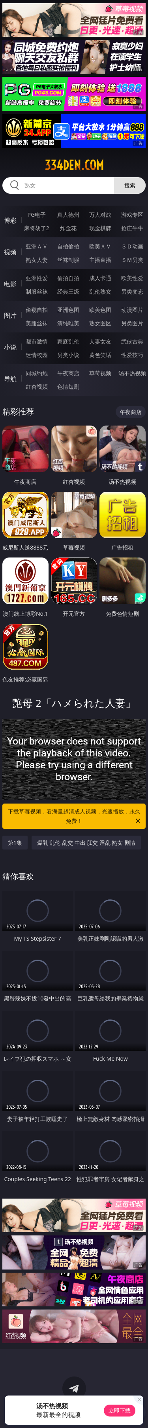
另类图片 (132, 323)
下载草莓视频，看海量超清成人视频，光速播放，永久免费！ (75, 817)
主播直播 (100, 259)
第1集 (15, 842)
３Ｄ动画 (132, 246)
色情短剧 (68, 386)
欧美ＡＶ (100, 246)
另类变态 (132, 291)
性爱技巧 (132, 355)
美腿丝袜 (37, 323)
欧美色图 (100, 309)
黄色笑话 (100, 355)
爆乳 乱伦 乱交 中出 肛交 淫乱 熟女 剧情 (86, 842)
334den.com (74, 165)
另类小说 (68, 355)
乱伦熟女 (100, 291)
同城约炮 (37, 373)
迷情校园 (37, 355)
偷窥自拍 (37, 309)
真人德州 (68, 214)
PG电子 (36, 214)
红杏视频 (37, 386)
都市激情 (37, 341)
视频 (10, 252)
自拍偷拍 (68, 246)
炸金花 (68, 228)
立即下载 (120, 1410)
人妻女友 (100, 341)
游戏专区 (132, 214)
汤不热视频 (132, 373)
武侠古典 (132, 341)
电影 (10, 283)
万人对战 (100, 214)
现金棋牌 (100, 228)
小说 (10, 347)
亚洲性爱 (37, 278)
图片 (10, 315)
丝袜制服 (68, 259)
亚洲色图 (68, 309)
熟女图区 (100, 323)
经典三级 (68, 291)
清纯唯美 (68, 323)
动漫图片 (132, 309)
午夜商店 (68, 373)
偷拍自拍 (68, 278)
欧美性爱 (132, 278)
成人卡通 (100, 278)
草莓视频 (100, 373)
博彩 (10, 220)
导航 (10, 378)
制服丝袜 (37, 291)
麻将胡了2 (36, 228)
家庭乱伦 (68, 341)
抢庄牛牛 (132, 228)
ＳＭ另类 (132, 259)
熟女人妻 (37, 259)
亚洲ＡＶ (37, 246)
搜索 (129, 185)
